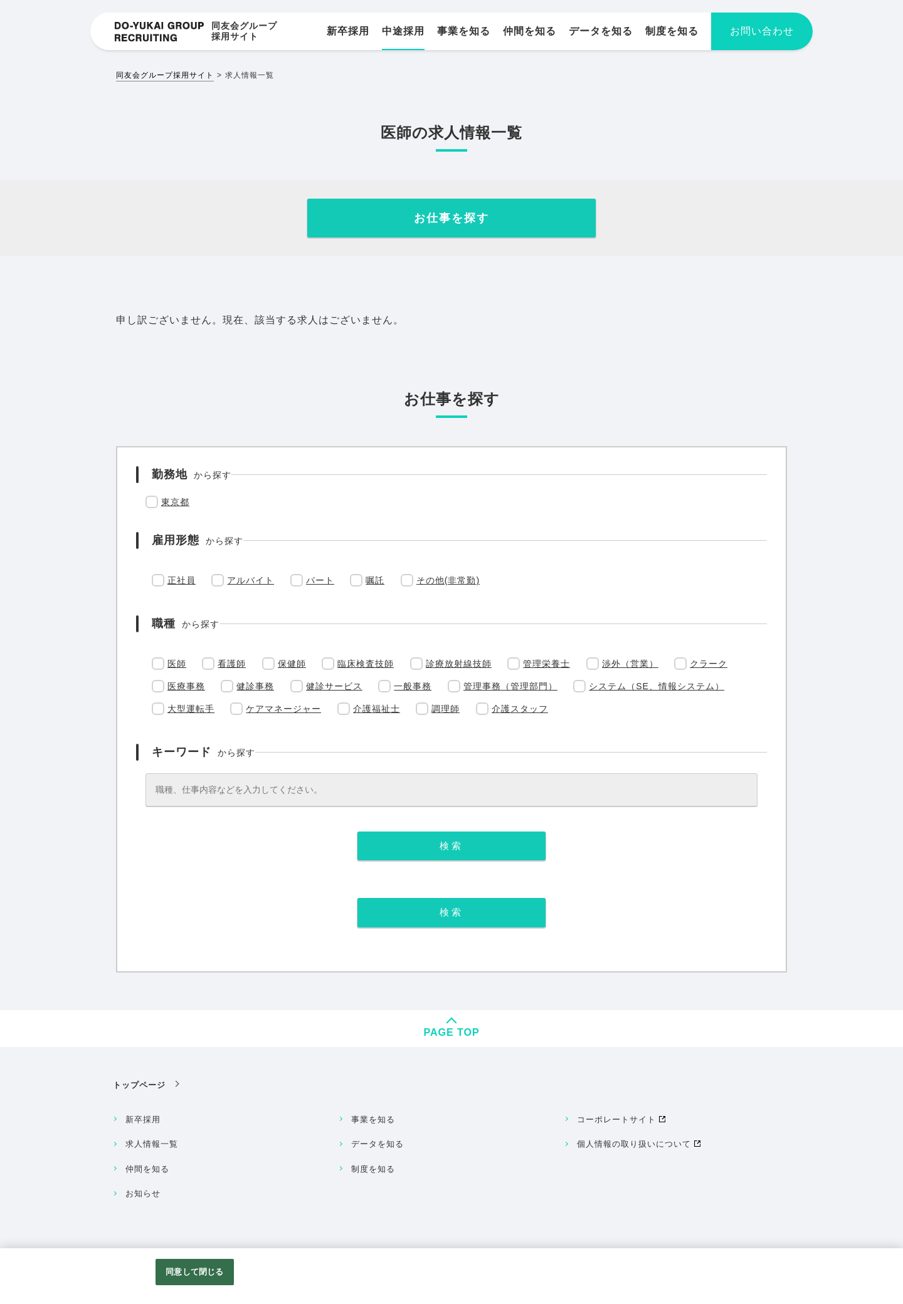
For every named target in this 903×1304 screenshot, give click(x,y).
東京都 (175, 502)
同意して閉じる (194, 1271)
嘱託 (375, 580)
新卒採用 (143, 1119)
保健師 (292, 664)
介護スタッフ (520, 709)
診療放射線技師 (459, 664)
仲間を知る (147, 1169)
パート (320, 580)
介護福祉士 (376, 709)
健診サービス (334, 686)
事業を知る (373, 1119)
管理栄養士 (546, 664)
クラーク (708, 664)
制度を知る (373, 1169)
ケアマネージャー (283, 709)
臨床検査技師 (365, 664)
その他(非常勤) (448, 580)
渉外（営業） (630, 664)
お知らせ (143, 1193)
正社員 (181, 580)
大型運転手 (190, 709)
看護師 (232, 664)
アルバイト (250, 580)
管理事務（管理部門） (510, 686)
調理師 (445, 709)
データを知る (377, 1144)
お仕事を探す (451, 218)
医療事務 (186, 686)
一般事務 (412, 686)
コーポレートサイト (616, 1119)
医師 (176, 664)
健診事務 (255, 686)
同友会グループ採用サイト (165, 75)
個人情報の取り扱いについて (634, 1144)
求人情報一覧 (151, 1144)
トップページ (139, 1085)
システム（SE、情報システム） (656, 686)
